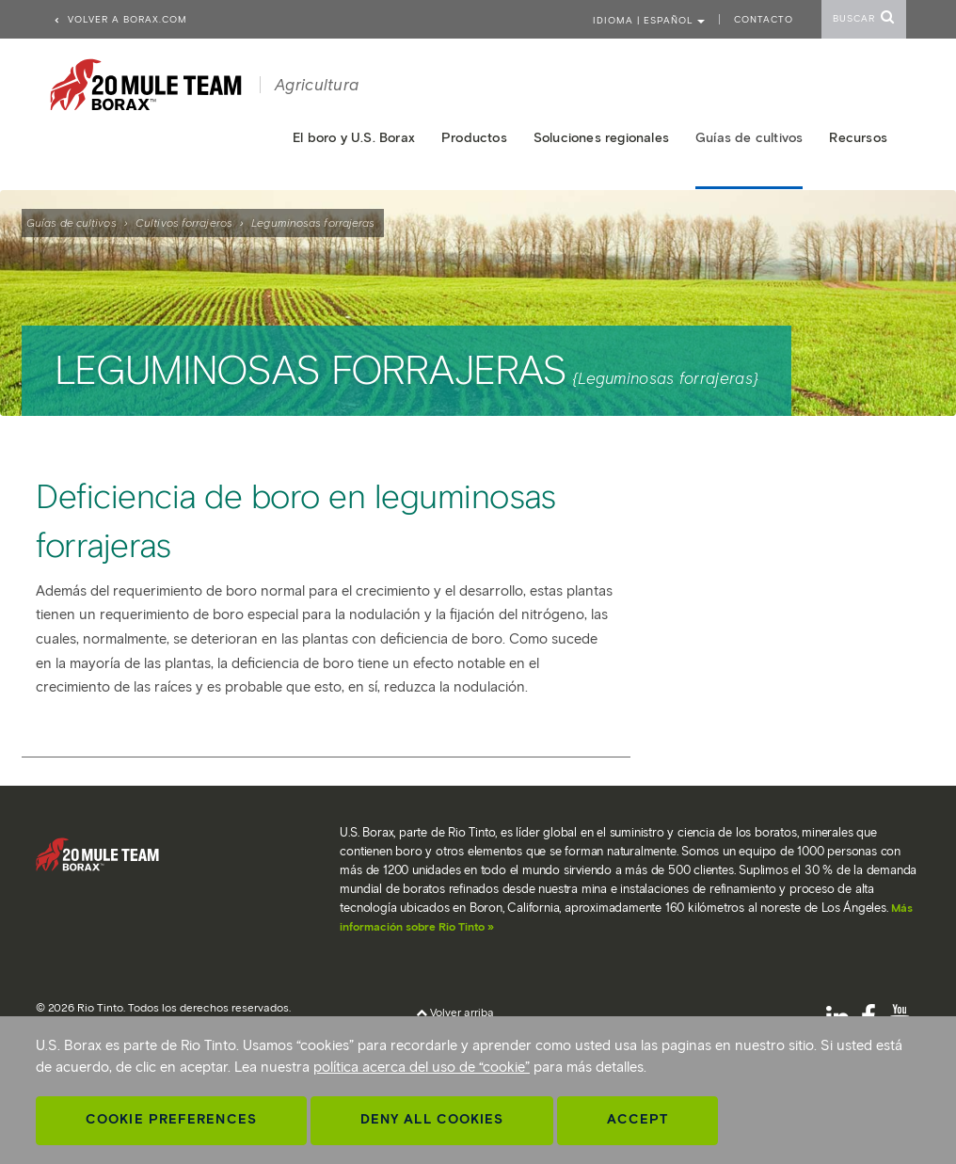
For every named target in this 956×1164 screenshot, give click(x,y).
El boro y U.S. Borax (354, 138)
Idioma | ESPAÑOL (649, 20)
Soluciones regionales (601, 138)
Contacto (763, 19)
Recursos (858, 138)
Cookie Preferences (171, 1119)
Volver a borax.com (120, 19)
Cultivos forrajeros (183, 222)
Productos (474, 138)
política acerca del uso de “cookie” (421, 1067)
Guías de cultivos (71, 222)
